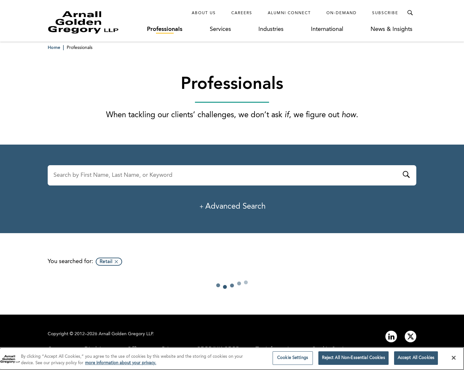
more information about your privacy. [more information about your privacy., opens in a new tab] (120, 366)
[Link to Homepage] (95, 22)
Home (54, 47)
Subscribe (385, 13)
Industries (271, 29)
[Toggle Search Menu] (409, 12)
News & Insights (391, 29)
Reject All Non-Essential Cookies (353, 361)
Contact (58, 349)
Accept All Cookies (416, 361)
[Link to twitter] (410, 336)
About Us (204, 13)
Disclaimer (97, 349)
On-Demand (341, 13)
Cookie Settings (332, 349)
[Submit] (406, 175)
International (327, 29)
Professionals (164, 29)
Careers (241, 13)
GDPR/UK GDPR (217, 349)
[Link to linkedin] (391, 336)
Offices (136, 349)
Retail (106, 262)
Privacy (171, 349)
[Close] (454, 361)
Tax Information (275, 349)
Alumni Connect (289, 13)
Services (220, 29)
